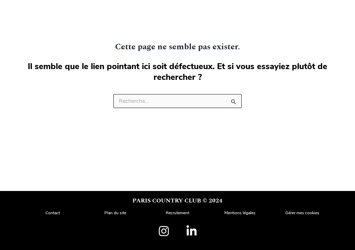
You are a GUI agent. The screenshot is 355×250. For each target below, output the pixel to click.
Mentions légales (240, 213)
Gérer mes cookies (302, 213)
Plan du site (115, 213)
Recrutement (177, 213)
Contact (52, 213)
